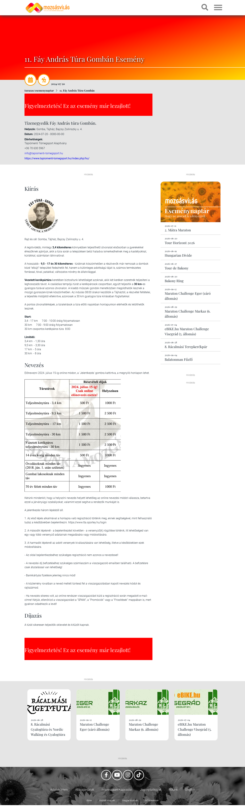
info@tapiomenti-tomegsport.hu (43, 153)
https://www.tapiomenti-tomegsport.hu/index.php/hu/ (56, 158)
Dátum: (28, 134)
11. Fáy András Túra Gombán (77, 90)
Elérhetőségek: (33, 139)
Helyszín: (30, 129)
